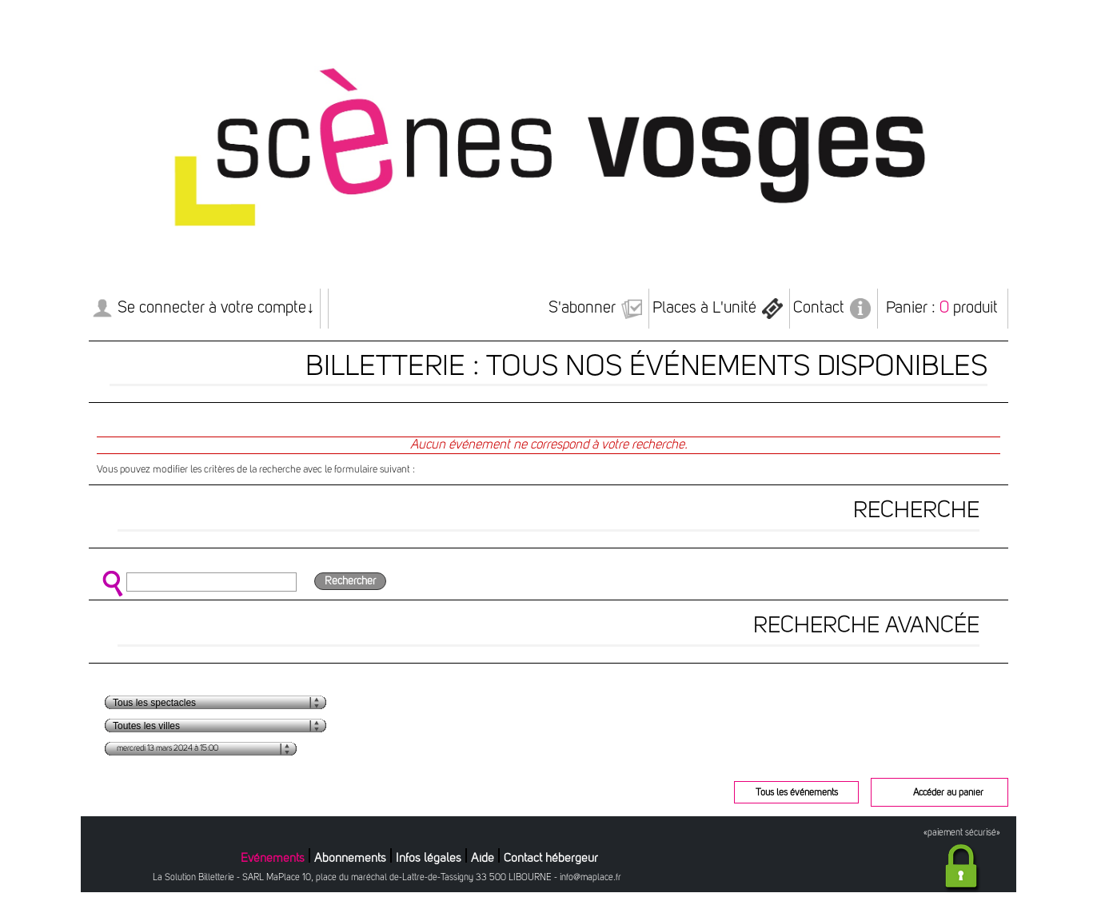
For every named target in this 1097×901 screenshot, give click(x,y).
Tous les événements (797, 793)
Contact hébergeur (551, 858)
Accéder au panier (948, 793)
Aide (482, 858)
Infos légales (428, 858)
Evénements (273, 858)
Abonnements (350, 858)
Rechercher (350, 581)
